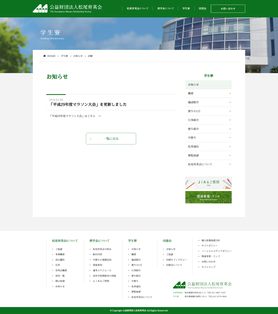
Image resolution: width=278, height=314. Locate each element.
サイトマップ (208, 267)
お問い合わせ (208, 261)
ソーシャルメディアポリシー (217, 251)
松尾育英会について (200, 164)
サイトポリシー (210, 245)
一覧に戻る (111, 139)
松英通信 (193, 146)
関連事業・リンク (211, 256)
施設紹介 (193, 102)
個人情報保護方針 (211, 240)
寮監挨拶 (193, 155)
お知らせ (193, 84)
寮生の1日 (194, 111)
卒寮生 (192, 137)
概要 (190, 93)
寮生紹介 (193, 129)
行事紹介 (193, 120)
